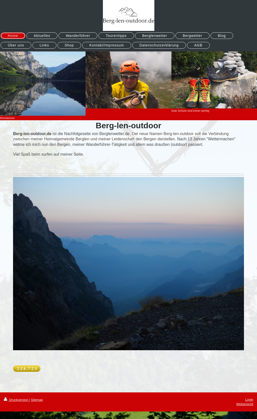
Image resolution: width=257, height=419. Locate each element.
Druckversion (16, 400)
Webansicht (244, 404)
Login (249, 399)
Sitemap (37, 400)
